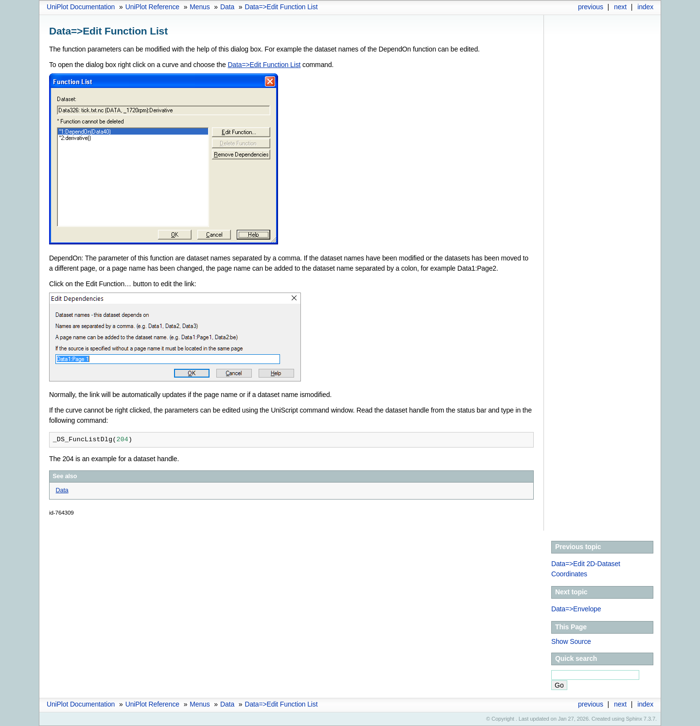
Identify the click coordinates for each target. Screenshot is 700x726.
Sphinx (634, 719)
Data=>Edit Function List (281, 7)
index (645, 7)
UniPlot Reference (152, 7)
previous (590, 7)
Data (227, 7)
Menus (200, 7)
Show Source (571, 641)
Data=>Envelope (576, 609)
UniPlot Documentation (81, 7)
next (620, 7)
